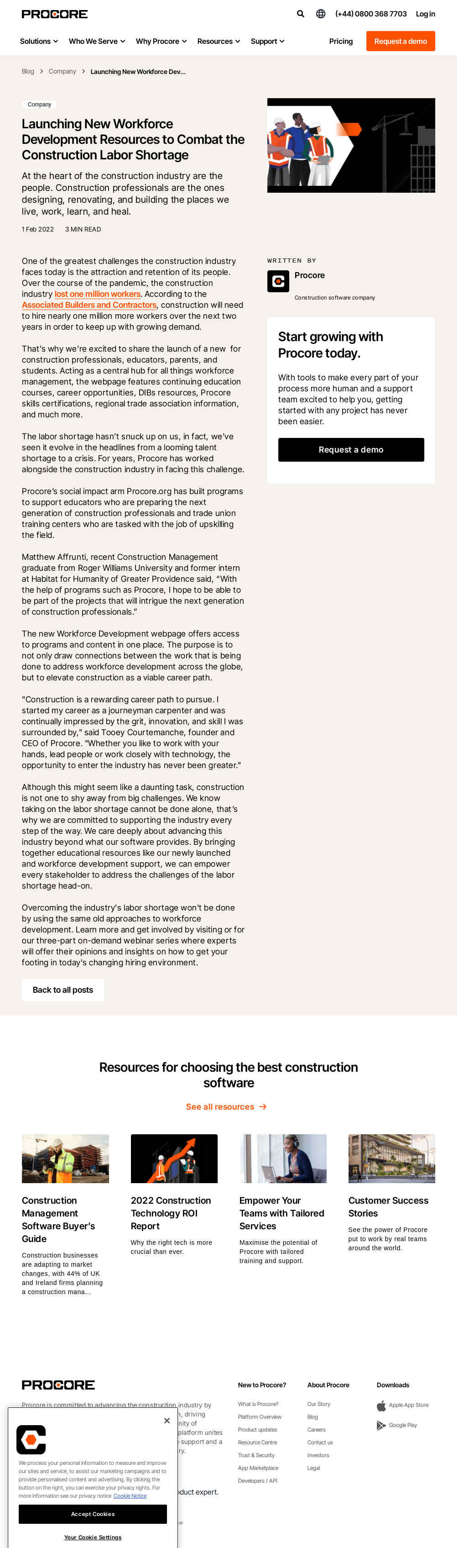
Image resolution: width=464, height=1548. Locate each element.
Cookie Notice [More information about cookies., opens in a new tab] (130, 1518)
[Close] (167, 1443)
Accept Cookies (93, 1536)
